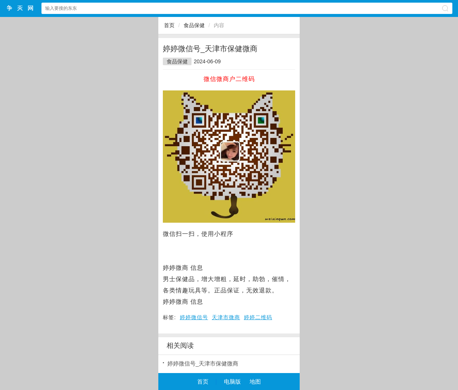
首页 (169, 25)
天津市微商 (226, 317)
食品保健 (194, 25)
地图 (255, 381)
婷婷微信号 (194, 317)
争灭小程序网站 (20, 8)
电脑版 (232, 381)
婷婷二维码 (258, 317)
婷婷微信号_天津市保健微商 (202, 363)
